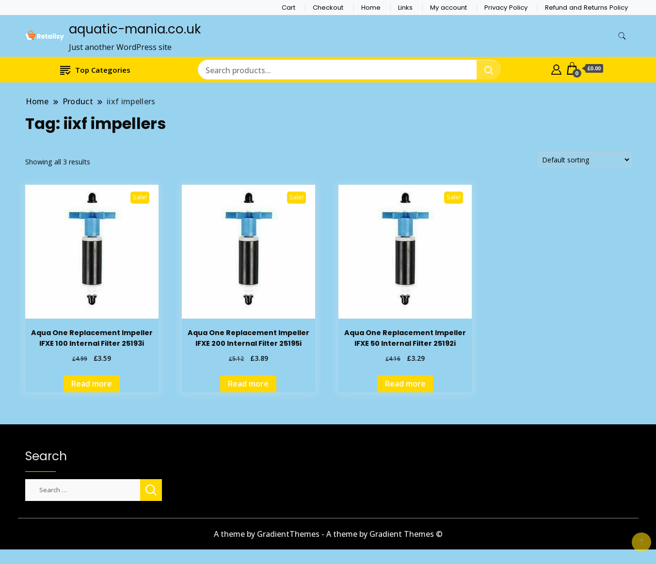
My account (448, 7)
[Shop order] (584, 159)
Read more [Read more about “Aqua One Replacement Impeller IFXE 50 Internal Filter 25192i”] (405, 383)
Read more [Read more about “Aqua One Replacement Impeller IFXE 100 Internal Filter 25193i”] (91, 383)
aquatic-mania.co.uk (135, 29)
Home (371, 7)
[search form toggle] (622, 36)
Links (405, 7)
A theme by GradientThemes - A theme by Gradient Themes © (328, 534)
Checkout (328, 7)
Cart (288, 7)
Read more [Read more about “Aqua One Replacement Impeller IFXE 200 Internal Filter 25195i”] (248, 383)
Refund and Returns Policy (586, 7)
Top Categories (95, 69)
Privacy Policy (506, 7)
